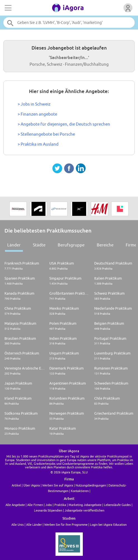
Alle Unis (17, 524)
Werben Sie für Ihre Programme (66, 524)
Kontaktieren (80, 491)
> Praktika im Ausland (38, 144)
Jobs (48, 505)
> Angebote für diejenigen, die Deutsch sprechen (64, 124)
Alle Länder (34, 524)
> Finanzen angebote (37, 114)
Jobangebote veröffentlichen (84, 510)
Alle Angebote (15, 505)
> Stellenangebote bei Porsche (46, 134)
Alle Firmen (35, 505)
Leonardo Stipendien (48, 510)
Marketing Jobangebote (85, 505)
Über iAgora (31, 485)
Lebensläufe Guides (117, 505)
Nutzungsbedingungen (91, 485)
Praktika (60, 505)
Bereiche (105, 245)
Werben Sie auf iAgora (57, 485)
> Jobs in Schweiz (34, 104)
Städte (39, 245)
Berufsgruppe (71, 245)
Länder (14, 245)
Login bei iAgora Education (108, 524)
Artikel (16, 485)
